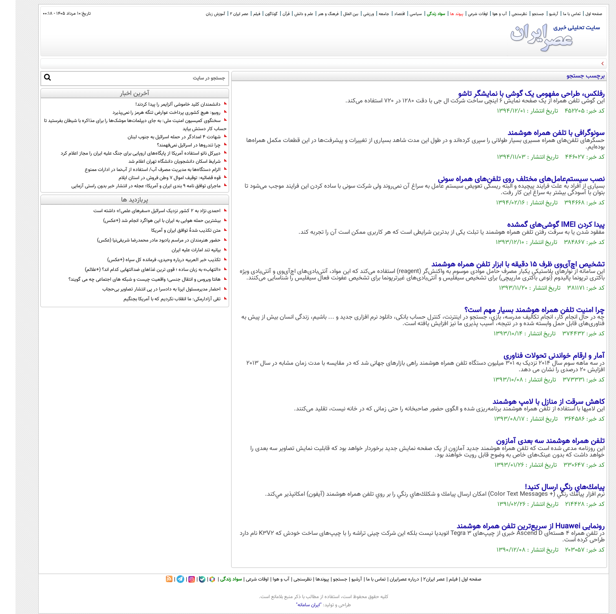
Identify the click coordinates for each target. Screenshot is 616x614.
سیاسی (400, 14)
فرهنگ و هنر (312, 14)
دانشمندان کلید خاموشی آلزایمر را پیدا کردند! (165, 104)
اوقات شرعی (462, 14)
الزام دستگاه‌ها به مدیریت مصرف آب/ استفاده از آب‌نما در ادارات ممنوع (140, 169)
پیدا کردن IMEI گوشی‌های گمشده (540, 225)
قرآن (270, 14)
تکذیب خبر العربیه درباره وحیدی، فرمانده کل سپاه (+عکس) (151, 260)
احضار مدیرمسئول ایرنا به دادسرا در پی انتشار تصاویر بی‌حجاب (149, 289)
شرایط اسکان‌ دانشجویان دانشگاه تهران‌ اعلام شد (162, 161)
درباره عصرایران (389, 579)
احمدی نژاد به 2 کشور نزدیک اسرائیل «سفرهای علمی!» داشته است (144, 211)
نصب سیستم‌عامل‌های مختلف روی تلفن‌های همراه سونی (505, 179)
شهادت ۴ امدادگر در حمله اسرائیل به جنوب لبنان (161, 137)
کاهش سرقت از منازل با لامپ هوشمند (533, 402)
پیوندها (307, 579)
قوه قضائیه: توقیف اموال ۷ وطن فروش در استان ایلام (157, 178)
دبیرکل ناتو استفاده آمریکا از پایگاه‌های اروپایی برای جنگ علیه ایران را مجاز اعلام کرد (128, 153)
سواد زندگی (420, 14)
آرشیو (538, 14)
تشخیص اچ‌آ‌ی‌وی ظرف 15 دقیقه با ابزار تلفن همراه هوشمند (502, 264)
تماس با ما (556, 14)
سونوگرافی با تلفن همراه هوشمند (540, 133)
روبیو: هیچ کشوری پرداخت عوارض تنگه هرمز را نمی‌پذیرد (154, 112)
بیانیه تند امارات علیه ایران (183, 250)
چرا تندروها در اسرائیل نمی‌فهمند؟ (176, 145)
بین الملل (335, 14)
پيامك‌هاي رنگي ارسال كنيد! (549, 487)
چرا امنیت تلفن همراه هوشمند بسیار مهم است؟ (519, 310)
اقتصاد (384, 14)
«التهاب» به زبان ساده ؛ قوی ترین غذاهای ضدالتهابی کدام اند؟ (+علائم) (140, 269)
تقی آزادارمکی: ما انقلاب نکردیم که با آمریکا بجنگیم (159, 299)
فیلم (241, 14)
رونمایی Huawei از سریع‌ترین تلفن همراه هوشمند (515, 526)
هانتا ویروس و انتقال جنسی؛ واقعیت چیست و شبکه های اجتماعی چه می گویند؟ (132, 279)
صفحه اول (578, 14)
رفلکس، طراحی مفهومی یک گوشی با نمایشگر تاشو (516, 94)
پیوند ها (441, 14)
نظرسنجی (504, 14)
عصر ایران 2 (223, 14)
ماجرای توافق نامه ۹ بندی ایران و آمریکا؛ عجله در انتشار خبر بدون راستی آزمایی (133, 186)
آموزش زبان (200, 14)
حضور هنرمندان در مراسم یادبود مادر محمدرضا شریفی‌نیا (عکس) (146, 240)
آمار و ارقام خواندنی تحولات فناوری (538, 356)
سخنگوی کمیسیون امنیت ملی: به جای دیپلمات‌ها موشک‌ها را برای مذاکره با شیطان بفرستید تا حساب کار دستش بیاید (120, 125)
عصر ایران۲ (418, 579)
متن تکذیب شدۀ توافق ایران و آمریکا (173, 230)
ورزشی (353, 14)
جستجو (523, 14)
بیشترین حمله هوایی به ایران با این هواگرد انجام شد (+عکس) (149, 220)
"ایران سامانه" (293, 605)
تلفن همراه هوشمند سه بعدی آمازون (535, 441)
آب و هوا (484, 14)
